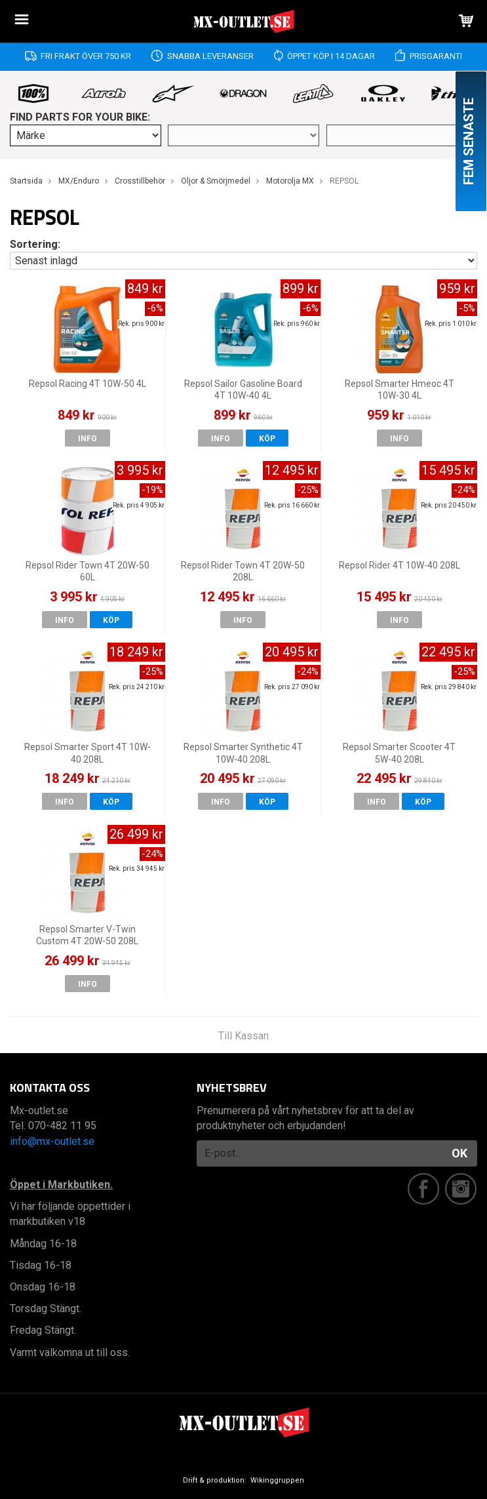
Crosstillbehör (140, 181)
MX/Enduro (78, 181)
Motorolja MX (290, 181)
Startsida (26, 181)
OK (459, 1153)
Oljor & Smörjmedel (215, 181)
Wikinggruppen (277, 1480)
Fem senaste (469, 141)
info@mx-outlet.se (52, 1141)
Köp (267, 438)
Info (87, 438)
